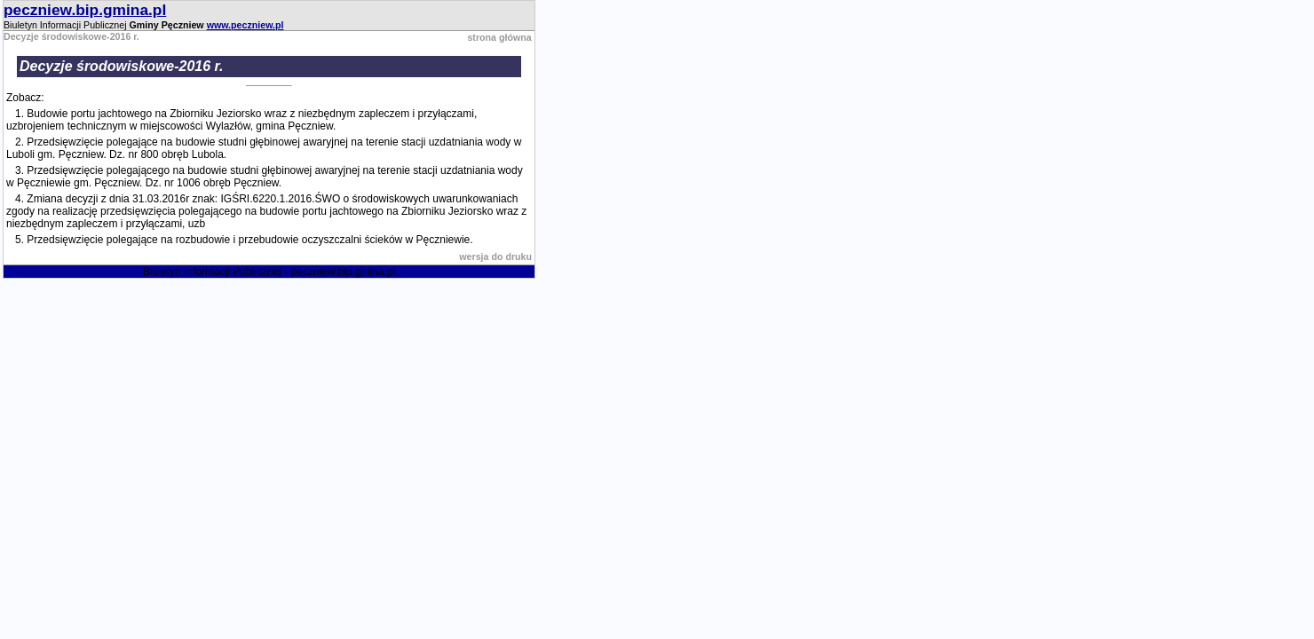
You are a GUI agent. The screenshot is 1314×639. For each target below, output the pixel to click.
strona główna (499, 37)
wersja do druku (495, 256)
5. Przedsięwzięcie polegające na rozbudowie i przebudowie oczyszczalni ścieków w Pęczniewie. (244, 239)
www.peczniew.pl (245, 25)
